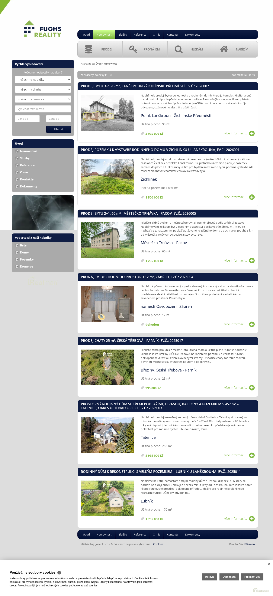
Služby (123, 34)
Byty (21, 245)
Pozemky (25, 259)
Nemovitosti (104, 34)
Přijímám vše (252, 576)
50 (253, 75)
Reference (140, 34)
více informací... (239, 133)
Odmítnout (229, 576)
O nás (156, 34)
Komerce (24, 266)
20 (249, 75)
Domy (22, 252)
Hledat (58, 129)
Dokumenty (192, 34)
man (249, 544)
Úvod (86, 34)
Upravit (209, 576)
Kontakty (173, 34)
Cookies (158, 544)
